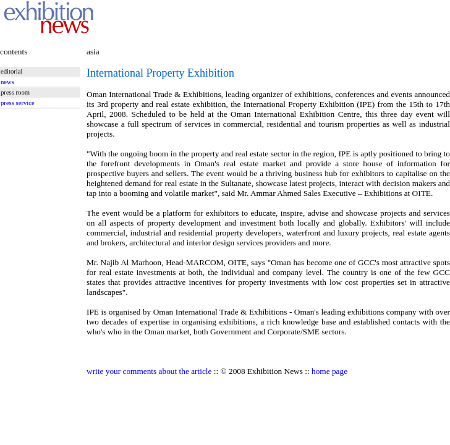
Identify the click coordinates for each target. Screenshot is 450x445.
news (7, 81)
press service (18, 103)
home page (329, 371)
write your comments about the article (149, 371)
